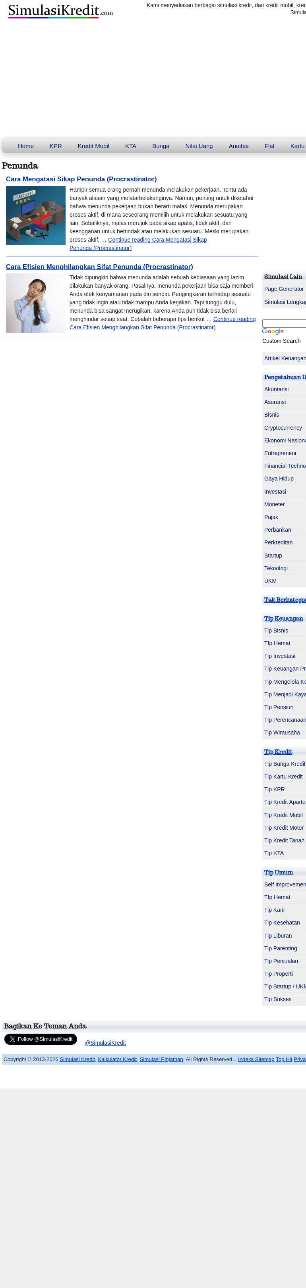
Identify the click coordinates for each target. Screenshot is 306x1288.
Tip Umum (278, 872)
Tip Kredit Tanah (284, 840)
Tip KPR (274, 789)
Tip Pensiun (278, 707)
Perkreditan (278, 542)
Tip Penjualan (281, 961)
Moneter (274, 504)
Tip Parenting (280, 948)
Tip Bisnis (276, 630)
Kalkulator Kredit (117, 1059)
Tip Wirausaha (282, 732)
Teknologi (276, 568)
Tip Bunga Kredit (285, 764)
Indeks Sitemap (256, 1059)
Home (26, 145)
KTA (130, 145)
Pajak (271, 517)
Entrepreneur (280, 453)
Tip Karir (274, 910)
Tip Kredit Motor (284, 828)
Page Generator (284, 289)
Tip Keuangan (283, 618)
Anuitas (239, 145)
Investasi (275, 491)
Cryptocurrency (283, 428)
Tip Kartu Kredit (283, 776)
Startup (273, 555)
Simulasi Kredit (77, 1059)
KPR (56, 145)
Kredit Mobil (93, 145)
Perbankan (277, 530)
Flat (270, 145)
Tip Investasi (279, 656)
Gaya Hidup (279, 478)
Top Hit (284, 1059)
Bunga (160, 145)
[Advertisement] (153, 79)
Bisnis (271, 414)
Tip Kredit (278, 751)
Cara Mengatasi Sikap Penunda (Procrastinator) (81, 179)
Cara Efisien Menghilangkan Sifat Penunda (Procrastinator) (99, 267)
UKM (270, 581)
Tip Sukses (278, 999)
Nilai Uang (199, 145)
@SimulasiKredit (105, 1043)
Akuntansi (276, 389)
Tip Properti (278, 974)
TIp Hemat (277, 643)
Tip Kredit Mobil (283, 815)
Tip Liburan (278, 935)
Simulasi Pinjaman (161, 1059)
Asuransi (275, 402)
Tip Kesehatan (282, 922)
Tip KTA (274, 853)
